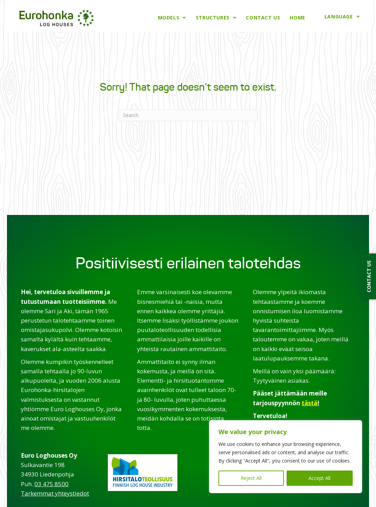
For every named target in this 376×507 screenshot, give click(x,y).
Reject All (251, 478)
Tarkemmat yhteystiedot (55, 492)
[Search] (188, 114)
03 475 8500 (51, 483)
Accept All (319, 478)
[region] (285, 456)
